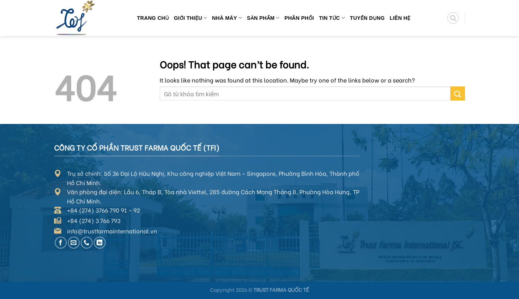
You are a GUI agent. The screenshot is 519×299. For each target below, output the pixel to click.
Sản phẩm (263, 17)
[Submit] (458, 93)
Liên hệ (400, 18)
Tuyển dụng (367, 18)
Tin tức (332, 17)
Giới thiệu (190, 17)
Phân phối (299, 18)
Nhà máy (227, 17)
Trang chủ (153, 18)
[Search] (453, 18)
